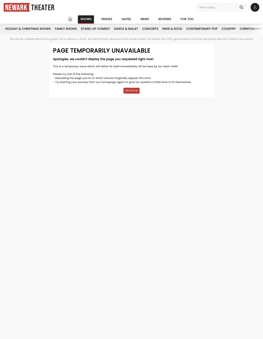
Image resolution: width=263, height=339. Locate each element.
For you (187, 19)
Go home (131, 90)
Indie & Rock (172, 29)
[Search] (242, 7)
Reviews (165, 19)
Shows (85, 19)
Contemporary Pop (202, 29)
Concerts (150, 29)
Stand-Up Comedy (95, 29)
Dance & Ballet (126, 29)
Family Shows (66, 29)
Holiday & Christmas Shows (28, 29)
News (144, 19)
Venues (106, 19)
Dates (126, 19)
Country (229, 29)
